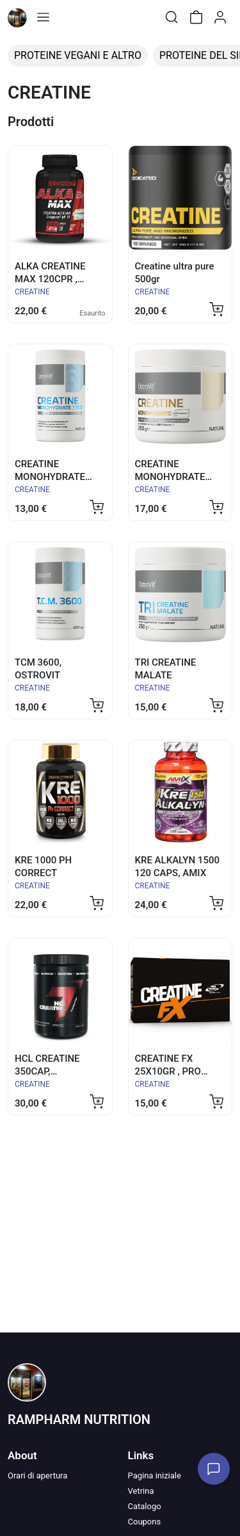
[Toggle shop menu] (43, 17)
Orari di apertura (37, 1475)
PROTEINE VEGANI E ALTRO (77, 55)
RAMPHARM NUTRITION (79, 1419)
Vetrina (141, 1491)
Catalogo (144, 1506)
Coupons (144, 1521)
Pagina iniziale (154, 1475)
